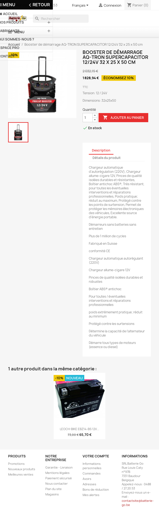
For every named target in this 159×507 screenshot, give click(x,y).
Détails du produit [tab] (107, 158)
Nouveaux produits (21, 469)
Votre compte (96, 456)
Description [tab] (101, 150)
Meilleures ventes (20, 474)
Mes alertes (91, 495)
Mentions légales (57, 473)
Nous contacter (56, 484)
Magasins (52, 494)
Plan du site (53, 489)
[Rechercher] (61, 18)
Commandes (92, 473)
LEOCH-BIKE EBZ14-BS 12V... (79, 429)
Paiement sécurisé (58, 478)
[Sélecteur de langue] (81, 5)
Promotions (16, 464)
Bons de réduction (96, 489)
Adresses (89, 484)
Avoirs (87, 479)
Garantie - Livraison (59, 467)
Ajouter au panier (123, 117)
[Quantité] (88, 117)
